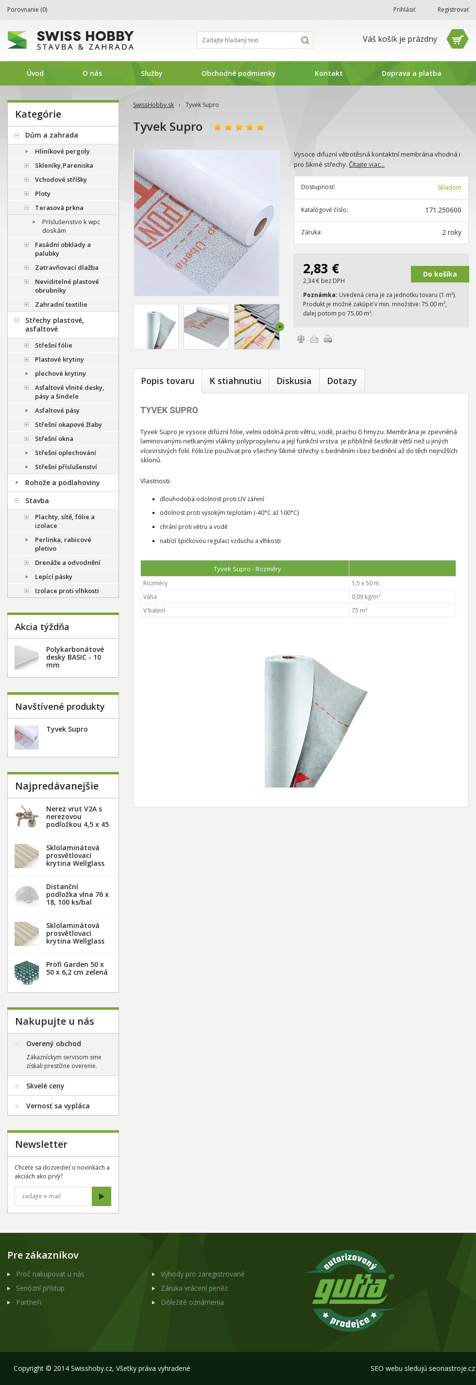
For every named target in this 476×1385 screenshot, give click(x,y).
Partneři (28, 1302)
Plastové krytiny (59, 359)
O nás (92, 73)
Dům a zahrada (51, 135)
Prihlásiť (404, 9)
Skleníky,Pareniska (64, 165)
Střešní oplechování (65, 452)
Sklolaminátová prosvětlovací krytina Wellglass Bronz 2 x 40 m (75, 937)
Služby (152, 73)
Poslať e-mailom (314, 338)
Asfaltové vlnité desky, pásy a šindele (69, 392)
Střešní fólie (53, 345)
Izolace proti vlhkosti (67, 590)
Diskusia (294, 380)
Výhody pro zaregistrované (203, 1274)
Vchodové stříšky (61, 179)
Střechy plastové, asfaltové (54, 324)
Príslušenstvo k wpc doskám (71, 226)
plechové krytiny (60, 373)
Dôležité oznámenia (192, 1302)
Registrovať (453, 9)
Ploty (43, 193)
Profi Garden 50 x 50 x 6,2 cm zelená (77, 968)
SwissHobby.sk (153, 105)
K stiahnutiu (235, 380)
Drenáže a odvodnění (68, 562)
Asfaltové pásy (57, 410)
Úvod (35, 73)
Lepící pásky (53, 576)
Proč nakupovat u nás (50, 1274)
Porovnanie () (27, 9)
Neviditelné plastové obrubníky (67, 286)
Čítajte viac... (367, 164)
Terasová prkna (59, 207)
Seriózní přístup (40, 1288)
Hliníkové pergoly (62, 151)
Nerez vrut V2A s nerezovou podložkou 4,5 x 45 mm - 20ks (77, 820)
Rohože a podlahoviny (62, 482)
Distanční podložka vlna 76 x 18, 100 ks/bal (77, 894)
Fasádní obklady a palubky (63, 249)
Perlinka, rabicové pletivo (63, 544)
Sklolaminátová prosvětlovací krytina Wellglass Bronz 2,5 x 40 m (75, 859)
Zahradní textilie (61, 304)
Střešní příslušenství (66, 466)
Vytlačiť (327, 338)
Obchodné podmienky (239, 73)
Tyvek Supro (67, 729)
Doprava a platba (412, 73)
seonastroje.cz (452, 1368)
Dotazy (342, 380)
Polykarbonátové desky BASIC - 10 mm (75, 657)
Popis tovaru (167, 380)
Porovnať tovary (300, 338)
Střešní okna (54, 438)
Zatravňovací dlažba (67, 267)
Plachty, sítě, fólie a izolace (65, 521)
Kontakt (329, 73)
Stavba (37, 500)
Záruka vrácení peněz (194, 1288)
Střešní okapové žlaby (68, 424)
